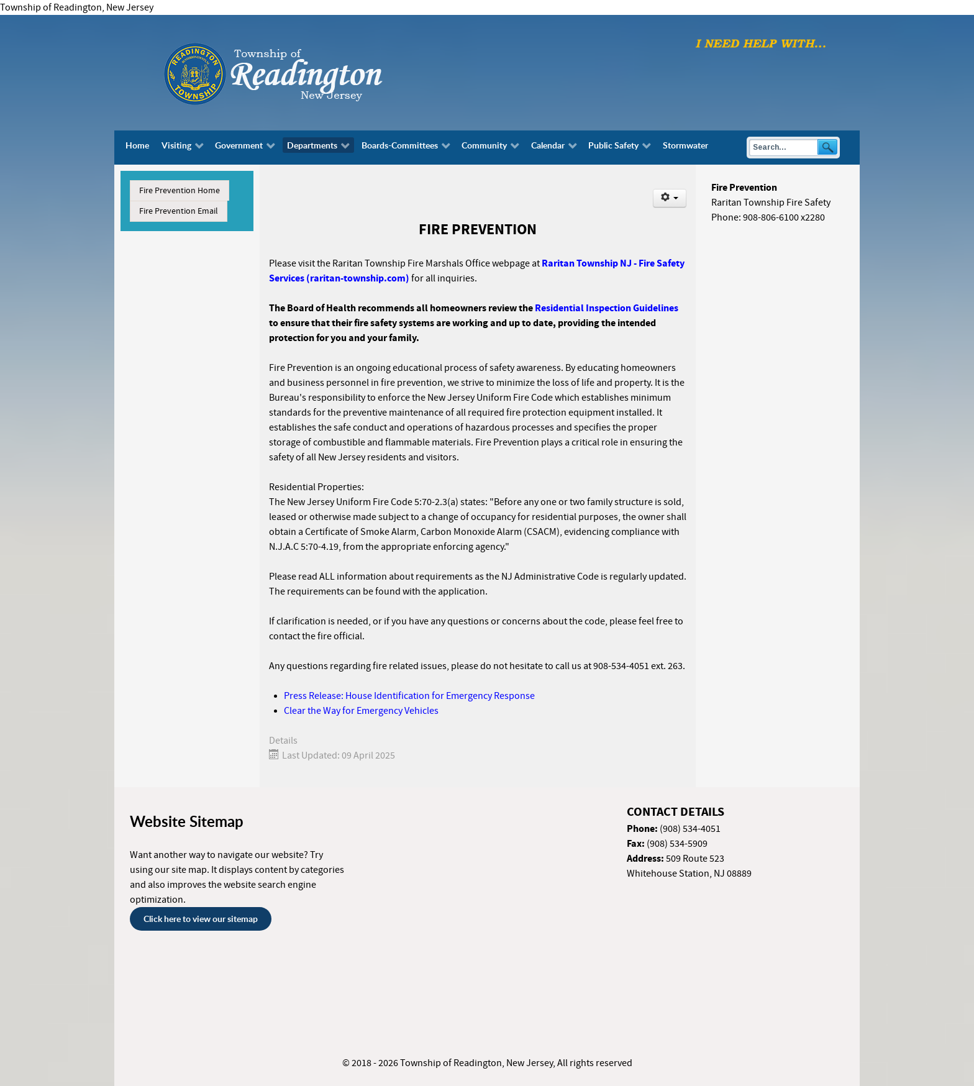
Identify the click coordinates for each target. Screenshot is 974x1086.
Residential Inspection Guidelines (606, 308)
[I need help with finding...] (761, 42)
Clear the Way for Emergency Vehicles (361, 710)
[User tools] (670, 198)
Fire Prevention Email (178, 211)
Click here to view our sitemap (200, 918)
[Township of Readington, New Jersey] (307, 72)
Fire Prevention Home (179, 191)
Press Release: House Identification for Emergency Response (409, 695)
